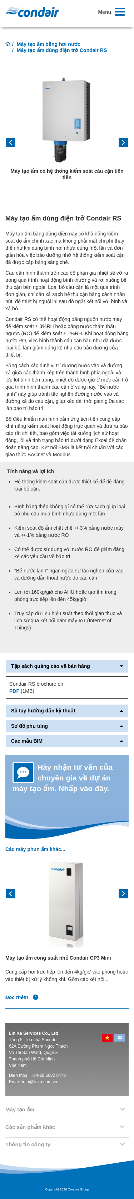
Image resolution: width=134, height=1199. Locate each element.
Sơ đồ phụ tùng (67, 726)
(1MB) (21, 691)
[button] (14, 145)
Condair (32, 11)
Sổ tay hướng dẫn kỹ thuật (67, 710)
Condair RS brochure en (36, 684)
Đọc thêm (22, 997)
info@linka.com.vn (39, 1081)
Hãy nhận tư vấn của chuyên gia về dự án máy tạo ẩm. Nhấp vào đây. (63, 778)
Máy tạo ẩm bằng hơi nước (48, 44)
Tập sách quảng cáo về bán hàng (67, 666)
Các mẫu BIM (67, 741)
